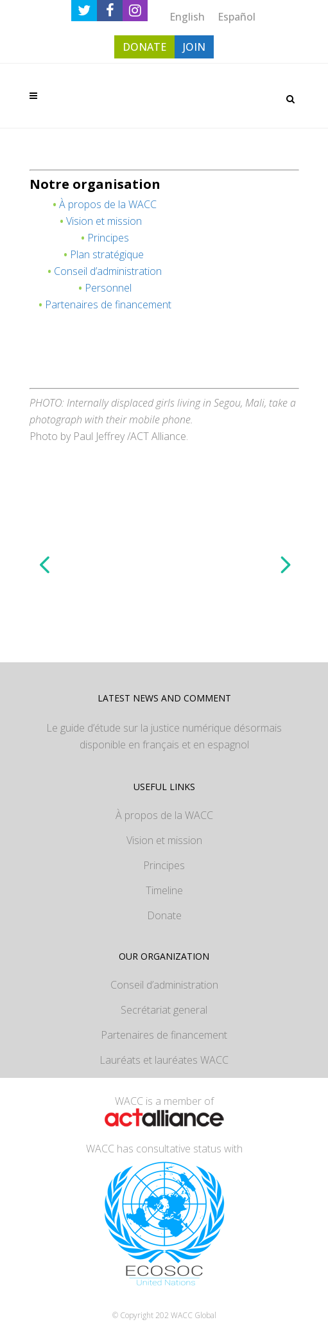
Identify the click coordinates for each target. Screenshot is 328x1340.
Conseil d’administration (108, 271)
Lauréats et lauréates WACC (164, 1060)
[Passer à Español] (236, 16)
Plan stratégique (107, 254)
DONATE (144, 47)
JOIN (194, 47)
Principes (108, 238)
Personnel (108, 288)
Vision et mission (104, 221)
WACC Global (193, 1315)
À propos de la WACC (108, 204)
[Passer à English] (187, 16)
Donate (164, 915)
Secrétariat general (164, 1010)
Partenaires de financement (108, 304)
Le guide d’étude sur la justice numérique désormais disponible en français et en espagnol (164, 736)
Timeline (164, 890)
